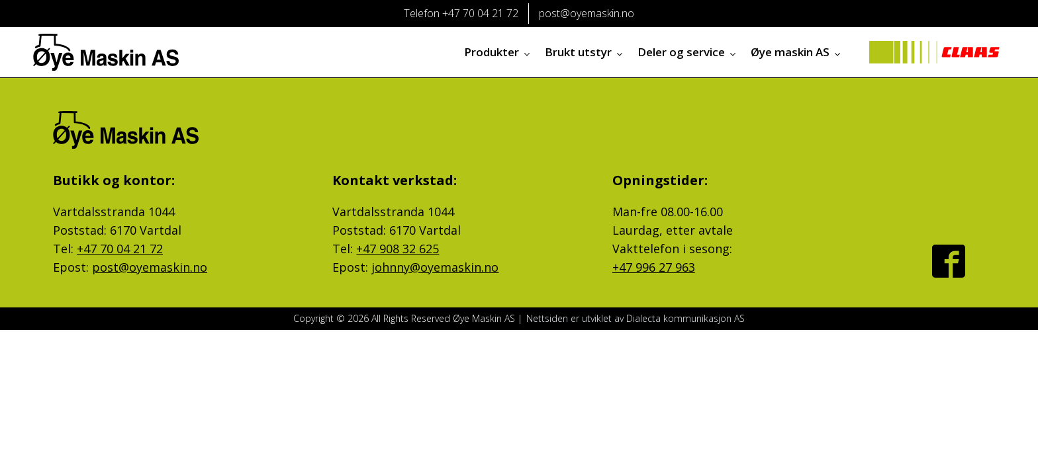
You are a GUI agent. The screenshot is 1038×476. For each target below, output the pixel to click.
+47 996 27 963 (653, 267)
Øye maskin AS (796, 52)
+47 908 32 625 (397, 249)
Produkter (498, 52)
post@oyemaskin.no (149, 267)
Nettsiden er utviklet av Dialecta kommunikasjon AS (635, 318)
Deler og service (687, 52)
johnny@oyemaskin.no (434, 267)
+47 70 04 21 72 (120, 249)
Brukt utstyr (584, 52)
